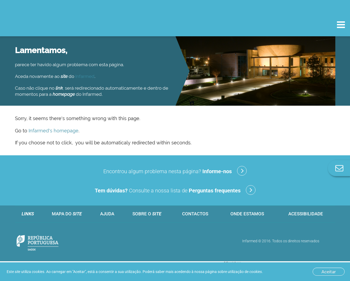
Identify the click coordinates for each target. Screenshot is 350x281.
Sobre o (146, 213)
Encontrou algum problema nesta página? (175, 171)
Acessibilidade (305, 213)
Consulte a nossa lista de (175, 190)
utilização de (245, 272)
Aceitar (328, 271)
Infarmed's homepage (53, 130)
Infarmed (85, 76)
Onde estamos (247, 213)
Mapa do (67, 213)
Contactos (195, 213)
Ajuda (107, 213)
